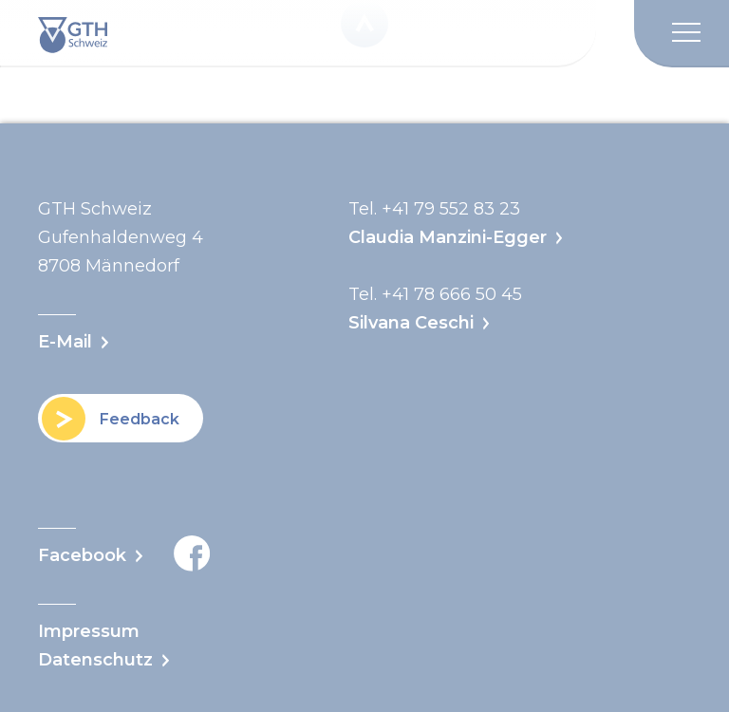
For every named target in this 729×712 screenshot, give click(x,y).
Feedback (139, 418)
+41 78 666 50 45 (452, 294)
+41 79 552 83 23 (451, 208)
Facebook (124, 553)
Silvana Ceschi (411, 322)
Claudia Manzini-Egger (447, 237)
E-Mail (65, 341)
